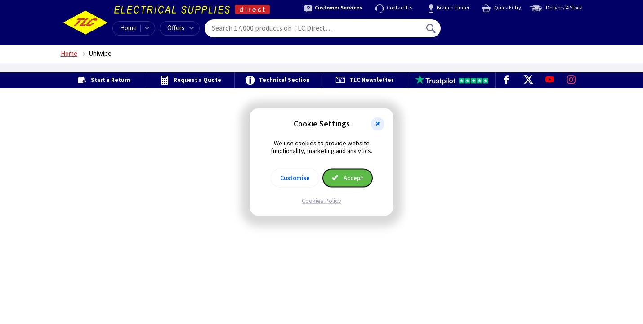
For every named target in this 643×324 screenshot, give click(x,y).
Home (128, 28)
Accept (347, 177)
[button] (377, 124)
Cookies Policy (321, 200)
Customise (295, 177)
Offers (180, 28)
